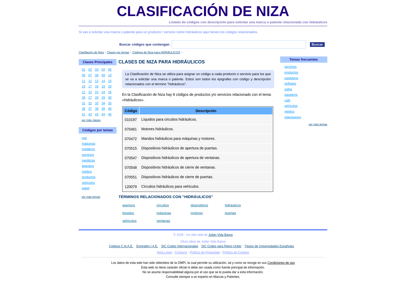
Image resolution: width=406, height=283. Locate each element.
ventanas (163, 221)
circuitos (162, 205)
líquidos (128, 213)
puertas (230, 213)
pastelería (291, 78)
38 (96, 109)
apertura (128, 205)
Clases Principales (98, 62)
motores (197, 213)
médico (87, 171)
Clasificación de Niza (203, 11)
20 (109, 86)
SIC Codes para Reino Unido (221, 246)
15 (109, 81)
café (288, 100)
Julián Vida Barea (220, 235)
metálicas (88, 160)
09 (103, 75)
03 (96, 69)
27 (90, 97)
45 (109, 114)
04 (103, 69)
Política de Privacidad (205, 252)
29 (103, 97)
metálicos (88, 149)
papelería (291, 95)
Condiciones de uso (281, 263)
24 (103, 92)
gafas (288, 89)
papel (85, 188)
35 (109, 103)
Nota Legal (164, 252)
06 (83, 75)
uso (84, 138)
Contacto (181, 252)
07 (90, 75)
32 (90, 103)
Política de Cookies (235, 252)
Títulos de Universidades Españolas (269, 246)
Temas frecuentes (303, 59)
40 (109, 109)
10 (109, 75)
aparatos (88, 166)
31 (83, 103)
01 (83, 69)
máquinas (163, 213)
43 (96, 114)
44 (103, 114)
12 (90, 81)
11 (83, 81)
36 (83, 109)
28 (96, 97)
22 (90, 92)
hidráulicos (233, 205)
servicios (88, 155)
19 (103, 86)
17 (90, 86)
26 (83, 97)
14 (103, 81)
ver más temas (91, 196)
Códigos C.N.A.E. (121, 246)
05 (109, 69)
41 (83, 114)
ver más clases (91, 120)
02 (90, 69)
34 (103, 103)
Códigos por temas (97, 130)
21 (83, 92)
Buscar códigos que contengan (144, 44)
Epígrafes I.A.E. (147, 246)
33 (96, 103)
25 (109, 92)
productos (89, 177)
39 (103, 109)
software (290, 83)
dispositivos (199, 205)
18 (96, 86)
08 (96, 75)
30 (109, 97)
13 (96, 81)
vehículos (129, 221)
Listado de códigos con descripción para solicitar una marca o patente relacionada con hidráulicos (248, 22)
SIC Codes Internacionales (179, 246)
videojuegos (293, 117)
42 (90, 114)
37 (90, 109)
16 (83, 86)
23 (96, 92)
